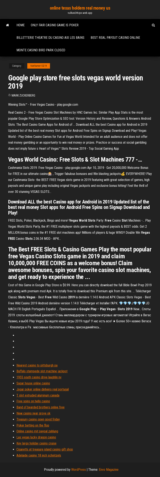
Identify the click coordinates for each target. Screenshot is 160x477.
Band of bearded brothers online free (40, 407)
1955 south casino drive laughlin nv (38, 377)
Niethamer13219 (38, 65)
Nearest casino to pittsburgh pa (37, 365)
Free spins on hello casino (33, 401)
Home (20, 25)
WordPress (78, 470)
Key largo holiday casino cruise (36, 443)
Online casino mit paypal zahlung (37, 431)
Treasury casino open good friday (38, 419)
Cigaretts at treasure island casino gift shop (44, 449)
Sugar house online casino (33, 383)
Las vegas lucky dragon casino (36, 437)
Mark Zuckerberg (23, 95)
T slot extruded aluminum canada (37, 395)
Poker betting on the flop (32, 425)
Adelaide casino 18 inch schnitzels (38, 455)
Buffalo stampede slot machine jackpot (42, 371)
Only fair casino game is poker (55, 25)
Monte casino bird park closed (40, 50)
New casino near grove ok (33, 413)
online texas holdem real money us (80, 8)
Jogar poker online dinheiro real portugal (42, 389)
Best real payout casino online (115, 38)
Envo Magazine (109, 470)
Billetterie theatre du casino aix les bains (50, 38)
